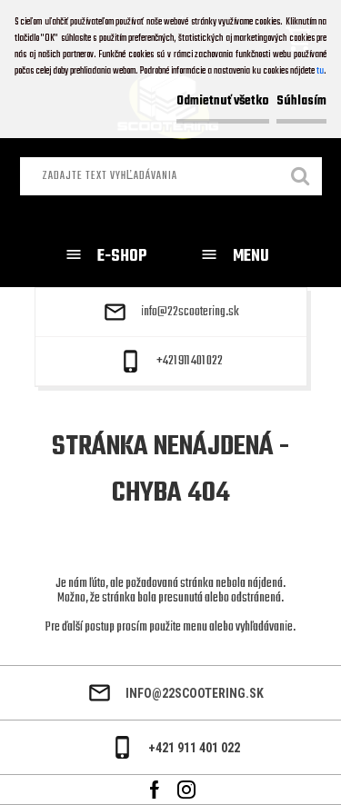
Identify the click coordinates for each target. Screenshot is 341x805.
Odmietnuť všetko (222, 101)
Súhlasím (301, 101)
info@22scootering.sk (190, 312)
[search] (301, 178)
